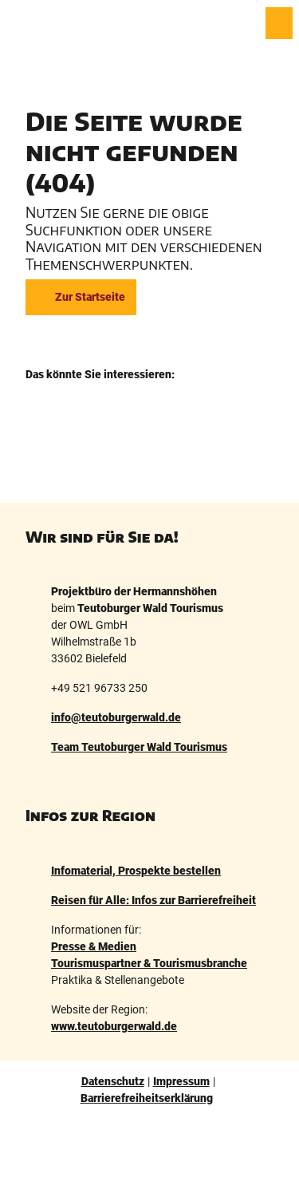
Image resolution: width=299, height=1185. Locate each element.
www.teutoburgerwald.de (114, 1026)
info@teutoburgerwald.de (116, 717)
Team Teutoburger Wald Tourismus (139, 747)
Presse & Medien (93, 946)
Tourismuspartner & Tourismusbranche (149, 963)
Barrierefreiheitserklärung (147, 1098)
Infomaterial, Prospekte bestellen (136, 870)
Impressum (181, 1081)
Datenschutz (112, 1081)
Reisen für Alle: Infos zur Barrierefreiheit (153, 900)
